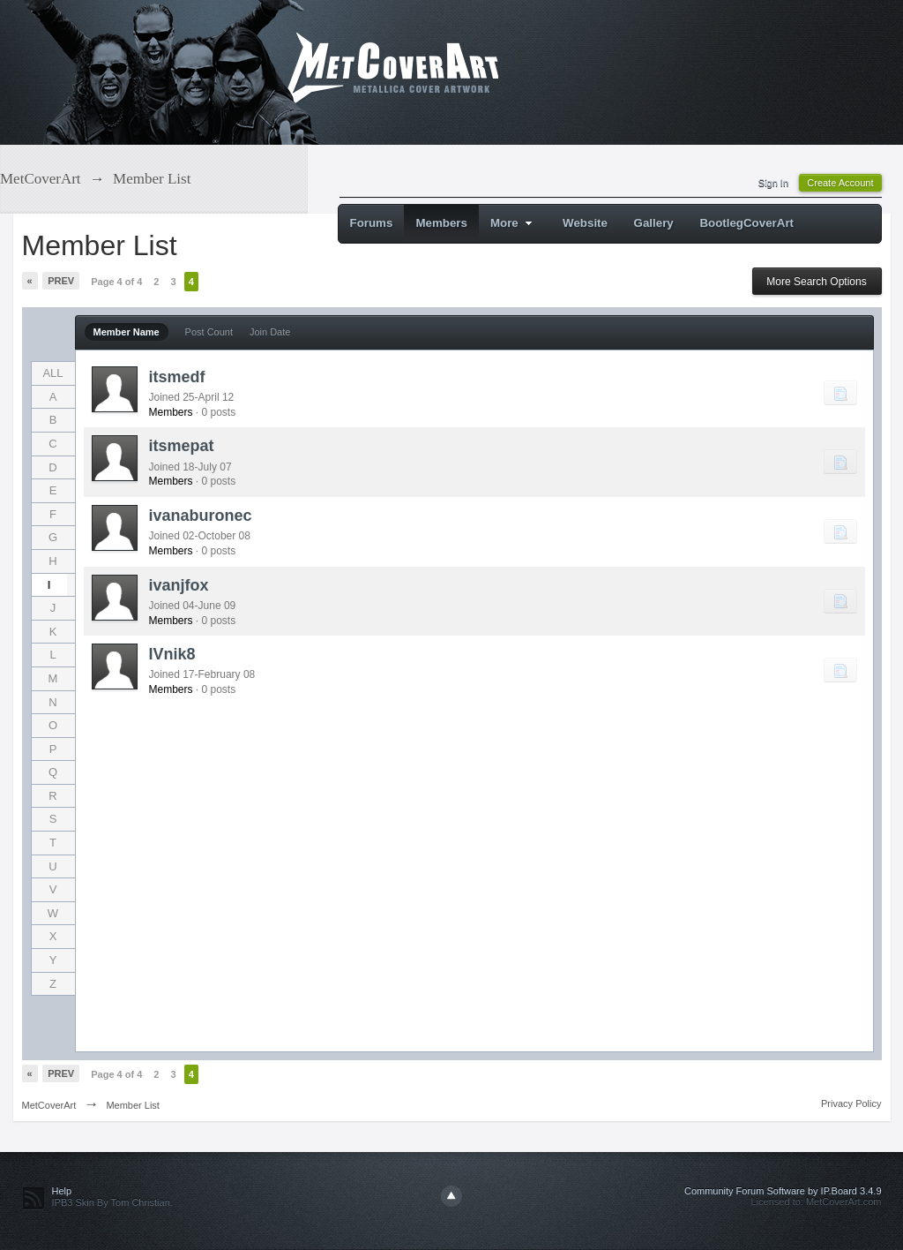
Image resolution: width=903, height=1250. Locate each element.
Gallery (654, 223)
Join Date (270, 332)
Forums (371, 223)
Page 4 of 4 (116, 281)
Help (62, 1191)
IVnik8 (172, 654)
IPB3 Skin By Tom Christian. (112, 1202)
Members (441, 223)
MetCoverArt (49, 1105)
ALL (52, 373)
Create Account (840, 182)
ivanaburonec (200, 515)
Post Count (209, 332)
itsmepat (181, 446)
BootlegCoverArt (746, 223)
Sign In (773, 182)
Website (585, 223)
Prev (61, 280)
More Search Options (816, 281)
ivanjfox (179, 585)
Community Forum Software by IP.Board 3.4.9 (783, 1191)
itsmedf (177, 377)
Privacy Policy (851, 1103)
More (513, 223)
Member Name (126, 332)
